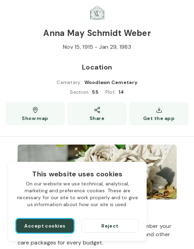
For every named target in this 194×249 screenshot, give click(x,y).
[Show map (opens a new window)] (35, 113)
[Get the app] (158, 113)
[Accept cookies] (45, 226)
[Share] (97, 113)
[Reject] (110, 226)
